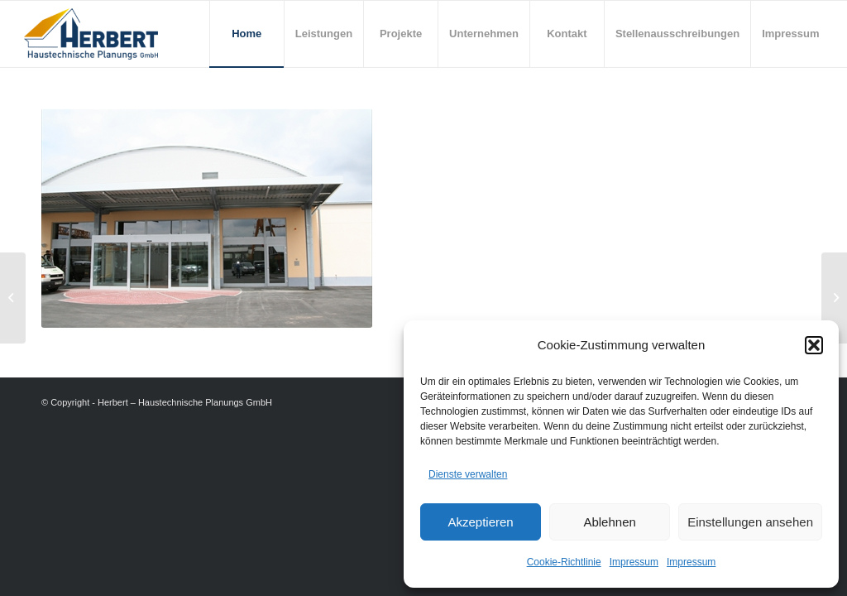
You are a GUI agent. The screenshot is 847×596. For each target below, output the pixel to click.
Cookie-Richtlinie (564, 562)
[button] (814, 345)
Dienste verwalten (467, 474)
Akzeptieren (480, 522)
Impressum (634, 562)
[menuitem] (246, 34)
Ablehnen (609, 522)
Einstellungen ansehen (750, 522)
